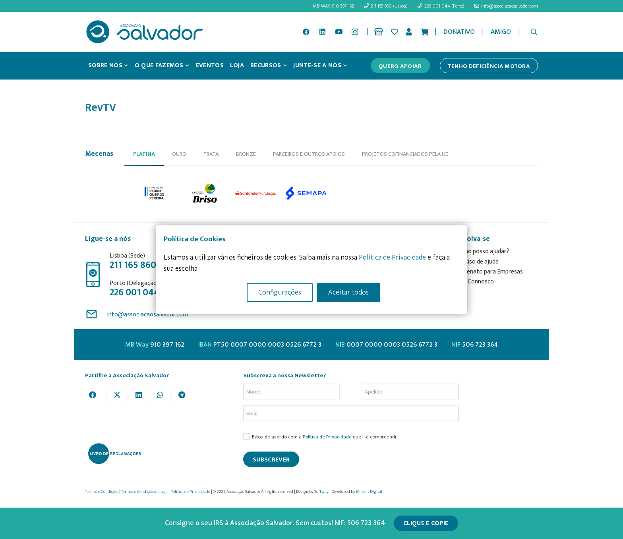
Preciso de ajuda (477, 262)
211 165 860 (133, 265)
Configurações (279, 292)
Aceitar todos (348, 292)
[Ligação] (380, 32)
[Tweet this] (117, 395)
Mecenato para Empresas (489, 272)
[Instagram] (355, 32)
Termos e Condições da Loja (144, 491)
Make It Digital (369, 491)
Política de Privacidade (327, 437)
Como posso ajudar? (482, 251)
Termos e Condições (101, 491)
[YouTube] (338, 32)
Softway (321, 491)
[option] (155, 193)
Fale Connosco (475, 282)
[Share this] (95, 395)
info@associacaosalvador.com (147, 315)
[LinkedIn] (322, 32)
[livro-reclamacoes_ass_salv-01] (114, 453)
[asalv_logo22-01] (144, 32)
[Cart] (424, 32)
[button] (534, 32)
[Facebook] (306, 32)
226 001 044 (134, 292)
